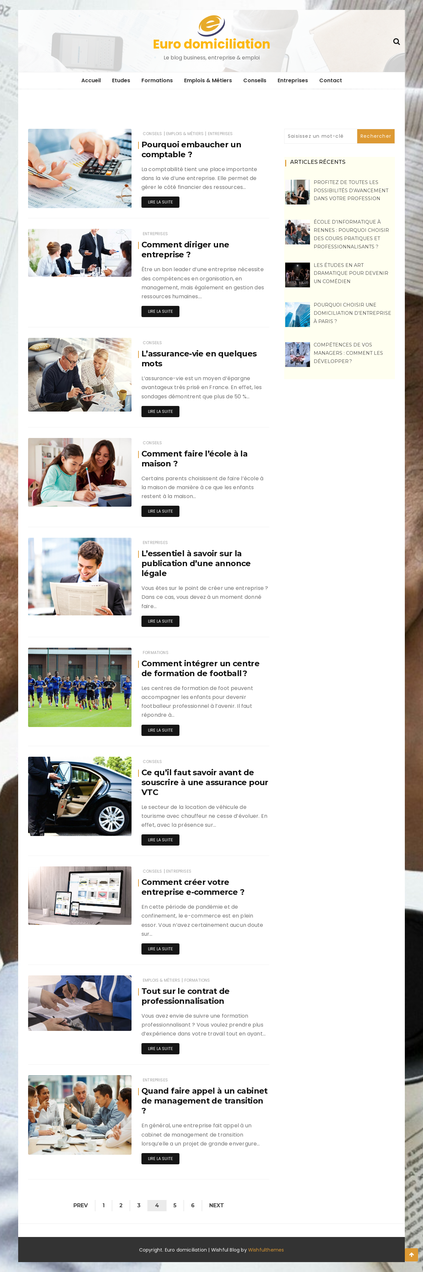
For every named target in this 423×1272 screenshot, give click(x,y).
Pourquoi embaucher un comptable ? (191, 149)
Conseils (254, 80)
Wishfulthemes (266, 1250)
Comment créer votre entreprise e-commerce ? (192, 887)
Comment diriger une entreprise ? (185, 249)
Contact (330, 80)
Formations (157, 80)
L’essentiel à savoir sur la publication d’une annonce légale (196, 563)
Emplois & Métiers (208, 80)
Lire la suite (160, 202)
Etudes (121, 80)
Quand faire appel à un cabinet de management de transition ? (204, 1100)
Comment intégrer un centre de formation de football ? (200, 668)
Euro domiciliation (211, 44)
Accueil (91, 80)
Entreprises (293, 80)
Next (216, 1205)
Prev (80, 1205)
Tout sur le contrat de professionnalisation (185, 996)
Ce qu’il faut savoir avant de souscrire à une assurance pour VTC (204, 782)
